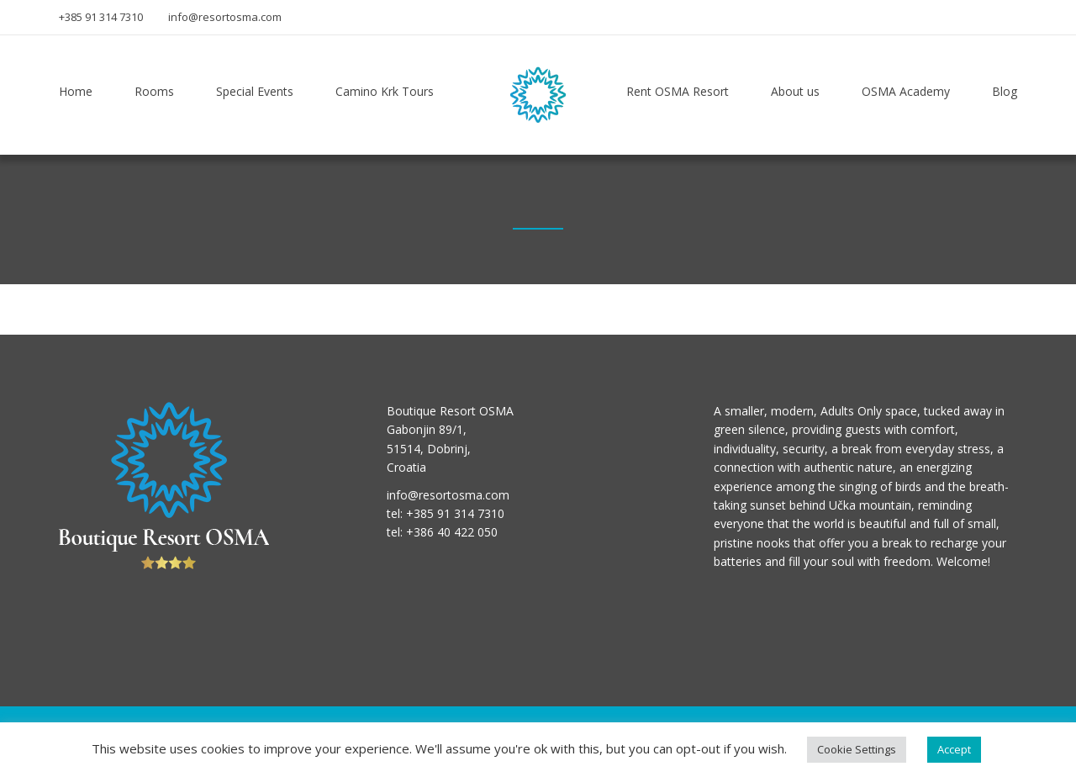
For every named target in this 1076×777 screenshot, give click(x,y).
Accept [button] (954, 749)
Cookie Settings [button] (856, 749)
